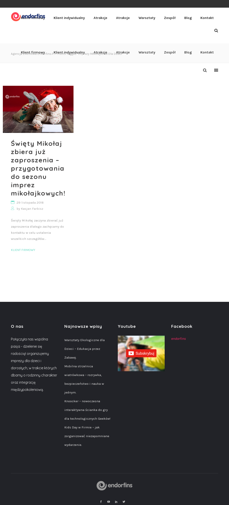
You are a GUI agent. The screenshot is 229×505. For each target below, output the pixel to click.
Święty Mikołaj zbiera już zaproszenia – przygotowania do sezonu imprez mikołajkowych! (38, 168)
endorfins (178, 338)
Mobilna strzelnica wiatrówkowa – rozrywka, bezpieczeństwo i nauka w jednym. (84, 379)
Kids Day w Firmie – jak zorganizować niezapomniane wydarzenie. (86, 436)
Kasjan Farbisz (32, 209)
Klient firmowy (23, 250)
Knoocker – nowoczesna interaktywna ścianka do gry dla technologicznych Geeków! (87, 410)
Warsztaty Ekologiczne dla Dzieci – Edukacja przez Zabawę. (84, 348)
